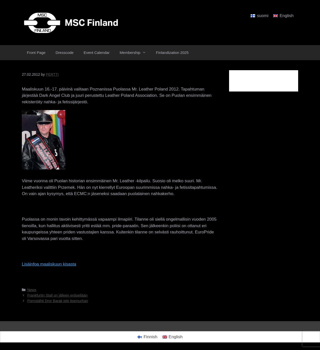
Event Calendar (97, 52)
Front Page (36, 52)
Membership (135, 52)
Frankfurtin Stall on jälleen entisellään (57, 295)
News (31, 290)
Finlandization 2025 (172, 52)
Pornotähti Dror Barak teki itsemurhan (57, 301)
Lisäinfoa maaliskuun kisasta (49, 264)
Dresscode (65, 52)
